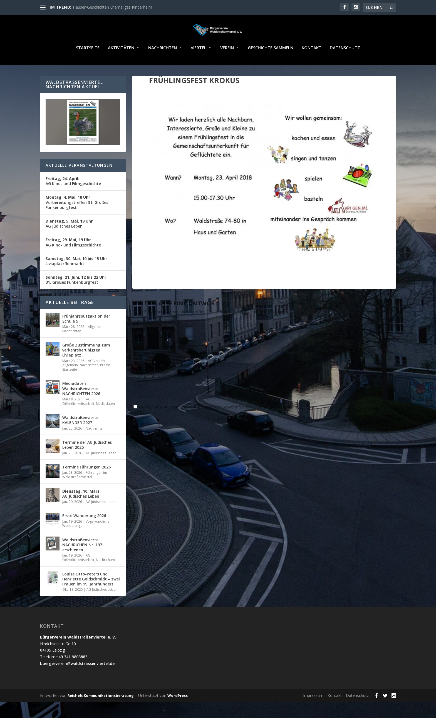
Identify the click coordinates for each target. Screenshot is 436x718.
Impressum (313, 711)
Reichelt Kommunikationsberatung (101, 711)
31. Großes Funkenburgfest (76, 296)
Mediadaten (105, 419)
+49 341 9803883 (71, 672)
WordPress (177, 711)
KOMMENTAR (145, 337)
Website (318, 400)
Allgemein (95, 342)
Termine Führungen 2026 (86, 483)
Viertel (198, 63)
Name (139, 400)
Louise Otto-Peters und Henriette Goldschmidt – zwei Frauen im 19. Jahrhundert (91, 595)
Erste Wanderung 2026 (84, 531)
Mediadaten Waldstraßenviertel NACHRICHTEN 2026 (81, 404)
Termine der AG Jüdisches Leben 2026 (87, 461)
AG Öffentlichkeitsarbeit (78, 417)
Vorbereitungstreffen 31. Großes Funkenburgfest (77, 218)
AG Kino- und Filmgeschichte (73, 197)
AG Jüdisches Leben (69, 240)
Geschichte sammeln (270, 63)
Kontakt (311, 63)
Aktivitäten (121, 63)
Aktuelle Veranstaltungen (79, 181)
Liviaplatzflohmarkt (76, 277)
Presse (105, 381)
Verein (227, 63)
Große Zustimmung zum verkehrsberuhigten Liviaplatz (86, 366)
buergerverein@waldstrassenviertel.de (77, 679)
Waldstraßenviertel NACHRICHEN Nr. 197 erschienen (82, 561)
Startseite (88, 63)
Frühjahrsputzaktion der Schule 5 (86, 335)
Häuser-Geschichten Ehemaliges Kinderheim (112, 7)
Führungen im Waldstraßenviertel (84, 490)
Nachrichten (162, 63)
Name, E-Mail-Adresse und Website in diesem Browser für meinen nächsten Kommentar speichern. (228, 423)
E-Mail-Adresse (238, 400)
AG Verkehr (97, 377)
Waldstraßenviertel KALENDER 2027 (81, 436)
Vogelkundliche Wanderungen (86, 539)
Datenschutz (345, 63)
